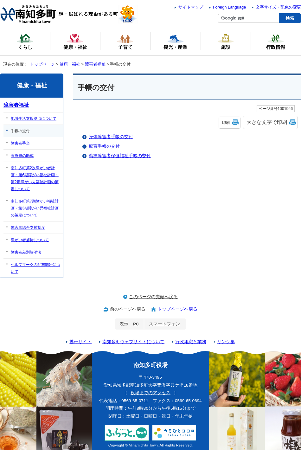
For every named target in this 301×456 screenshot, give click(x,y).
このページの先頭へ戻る (153, 296)
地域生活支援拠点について (33, 118)
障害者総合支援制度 (28, 227)
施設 (226, 41)
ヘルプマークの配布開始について (35, 268)
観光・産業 (175, 41)
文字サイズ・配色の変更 (278, 7)
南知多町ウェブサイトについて (133, 341)
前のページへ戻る (127, 309)
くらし (25, 41)
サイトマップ (190, 7)
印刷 (226, 122)
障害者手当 (20, 143)
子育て (125, 41)
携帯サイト (80, 341)
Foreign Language (229, 7)
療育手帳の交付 (104, 146)
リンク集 (226, 341)
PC (136, 324)
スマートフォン (164, 324)
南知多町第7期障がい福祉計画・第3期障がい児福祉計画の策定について (35, 208)
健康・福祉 (70, 64)
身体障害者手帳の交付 (111, 136)
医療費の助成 (22, 155)
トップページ (42, 64)
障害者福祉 (95, 64)
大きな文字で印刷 (267, 122)
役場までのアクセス (150, 392)
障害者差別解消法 (26, 252)
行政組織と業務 (190, 341)
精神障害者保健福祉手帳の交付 (120, 155)
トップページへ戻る (177, 309)
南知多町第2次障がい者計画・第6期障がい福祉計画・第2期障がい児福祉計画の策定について (35, 178)
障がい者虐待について (30, 240)
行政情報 (275, 41)
